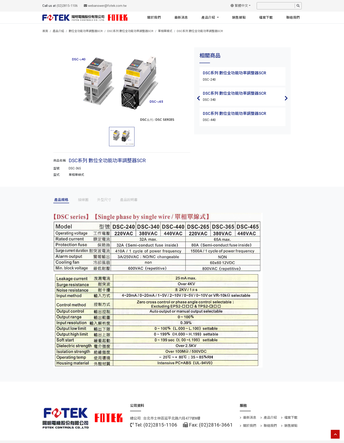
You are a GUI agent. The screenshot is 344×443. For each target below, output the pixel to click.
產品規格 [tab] (61, 200)
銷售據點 (239, 18)
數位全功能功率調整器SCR (86, 31)
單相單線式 (165, 31)
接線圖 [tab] (83, 200)
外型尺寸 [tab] (104, 200)
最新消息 (181, 18)
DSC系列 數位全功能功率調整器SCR (130, 31)
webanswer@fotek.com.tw (105, 6)
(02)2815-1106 (67, 6)
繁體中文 (239, 6)
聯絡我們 (293, 18)
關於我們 (154, 18)
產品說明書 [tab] (129, 200)
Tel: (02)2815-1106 (153, 425)
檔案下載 (266, 18)
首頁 (45, 31)
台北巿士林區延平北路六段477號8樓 (171, 418)
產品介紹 (208, 18)
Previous (198, 98)
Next (286, 98)
